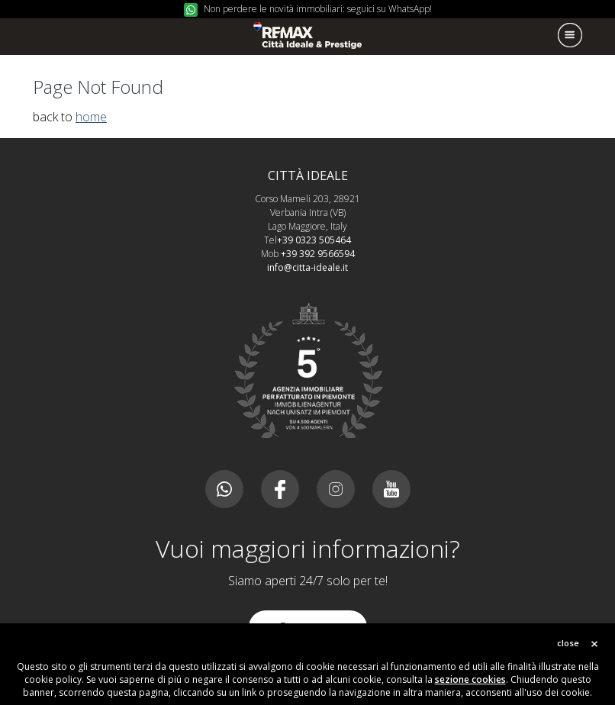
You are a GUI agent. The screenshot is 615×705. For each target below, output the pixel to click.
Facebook (280, 489)
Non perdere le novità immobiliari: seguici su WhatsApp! (318, 8)
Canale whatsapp (224, 489)
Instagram (336, 489)
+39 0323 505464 (314, 239)
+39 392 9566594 (318, 253)
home (91, 116)
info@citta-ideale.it (307, 267)
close (568, 643)
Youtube (391, 489)
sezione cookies (470, 679)
